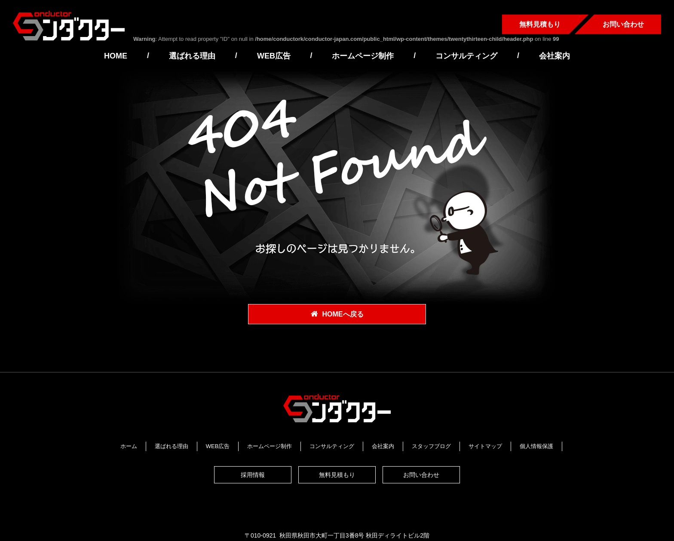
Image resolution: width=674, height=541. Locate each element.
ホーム (128, 445)
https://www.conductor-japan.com (413, 508)
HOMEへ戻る (343, 314)
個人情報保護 (536, 445)
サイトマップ (485, 445)
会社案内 (554, 56)
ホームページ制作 (363, 56)
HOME (115, 56)
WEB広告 (274, 56)
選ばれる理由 (192, 56)
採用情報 (253, 467)
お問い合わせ (623, 24)
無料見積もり (540, 24)
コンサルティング (466, 56)
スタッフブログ (431, 445)
